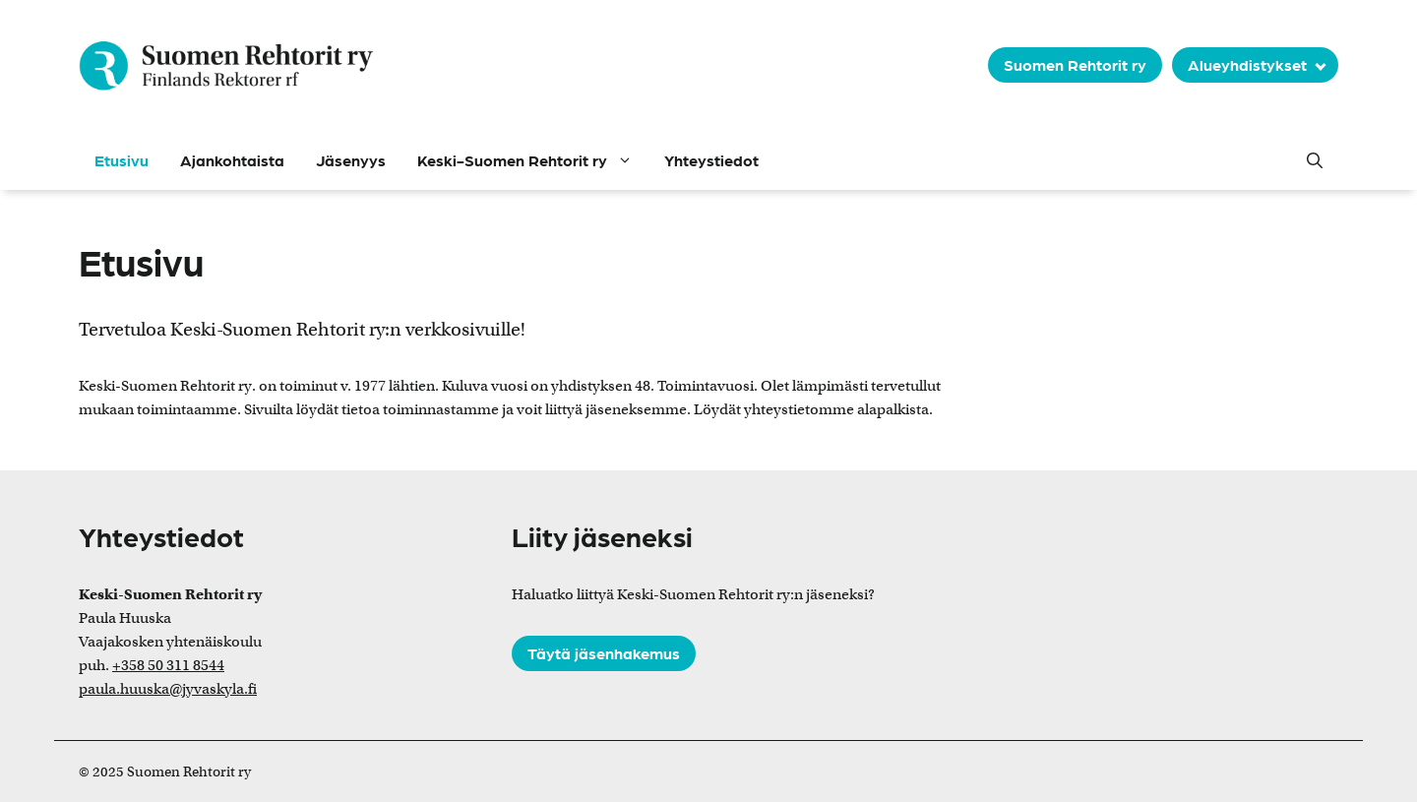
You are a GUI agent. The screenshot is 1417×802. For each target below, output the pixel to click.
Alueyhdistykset (1247, 64)
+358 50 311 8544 (168, 665)
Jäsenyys (351, 160)
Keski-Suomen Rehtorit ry (532, 160)
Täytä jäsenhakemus (603, 653)
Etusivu (121, 160)
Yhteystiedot (711, 160)
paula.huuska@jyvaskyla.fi (168, 689)
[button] (1314, 160)
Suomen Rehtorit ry (1075, 64)
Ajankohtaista (232, 160)
